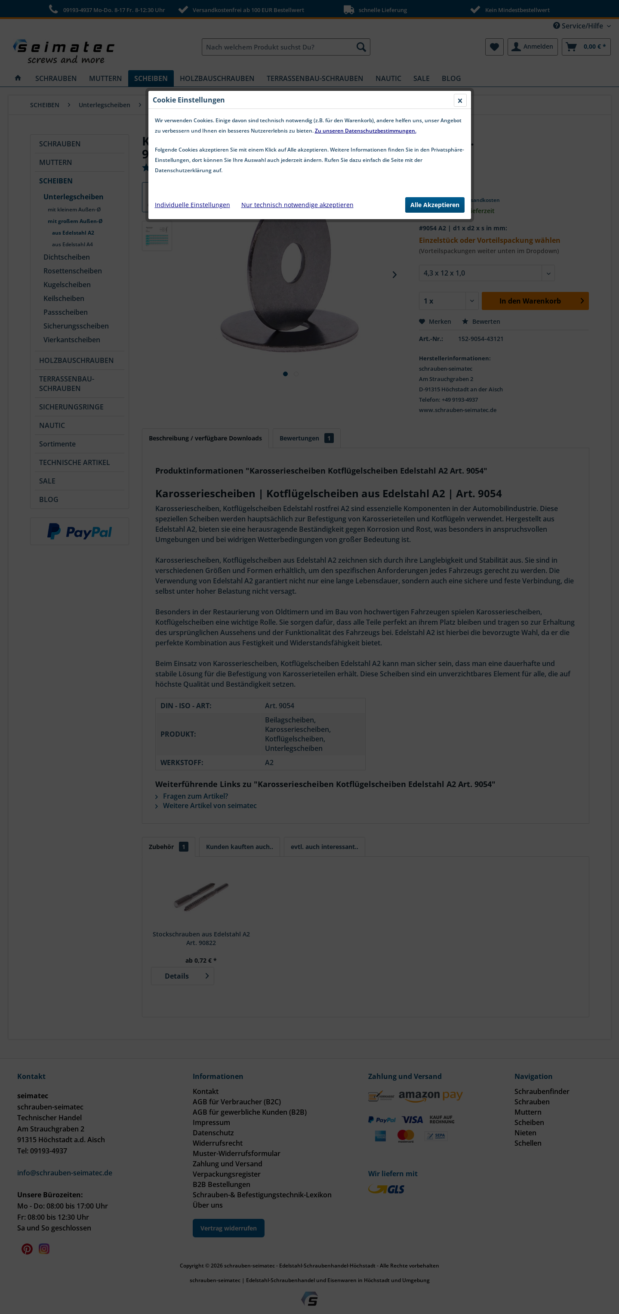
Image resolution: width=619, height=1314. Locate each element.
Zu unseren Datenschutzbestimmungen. (365, 130)
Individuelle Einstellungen (192, 205)
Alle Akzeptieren (434, 205)
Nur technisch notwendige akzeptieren (297, 205)
